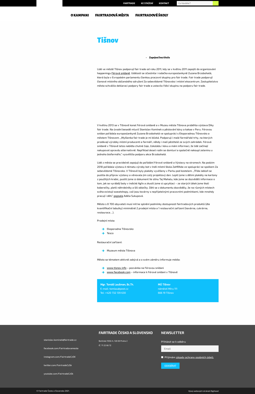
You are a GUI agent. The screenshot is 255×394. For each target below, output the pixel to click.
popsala (118, 195)
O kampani (80, 15)
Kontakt (164, 3)
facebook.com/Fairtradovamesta (57, 348)
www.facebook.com (118, 272)
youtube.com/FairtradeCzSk (54, 373)
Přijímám (187, 357)
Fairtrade (129, 3)
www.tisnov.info (116, 267)
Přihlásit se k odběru (173, 341)
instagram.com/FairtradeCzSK (55, 356)
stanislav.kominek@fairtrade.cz (56, 339)
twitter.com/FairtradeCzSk (54, 365)
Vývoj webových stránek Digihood (203, 391)
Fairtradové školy (151, 15)
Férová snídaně (121, 73)
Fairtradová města (112, 15)
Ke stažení (147, 3)
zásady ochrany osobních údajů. (195, 357)
